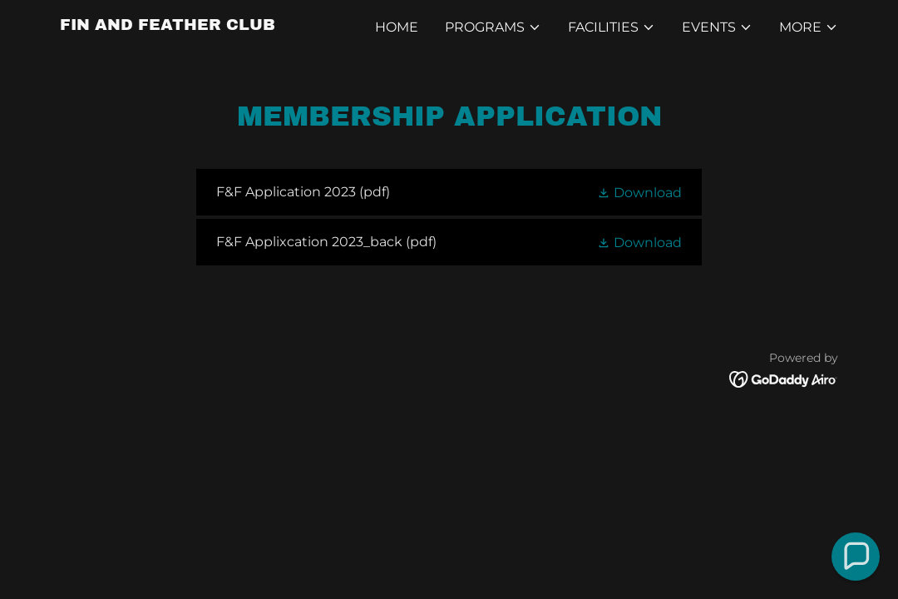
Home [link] (396, 27)
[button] (493, 27)
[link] (167, 25)
